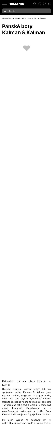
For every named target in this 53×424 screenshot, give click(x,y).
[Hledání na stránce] (26, 10)
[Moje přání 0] (44, 4)
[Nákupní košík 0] (49, 4)
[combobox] (26, 10)
